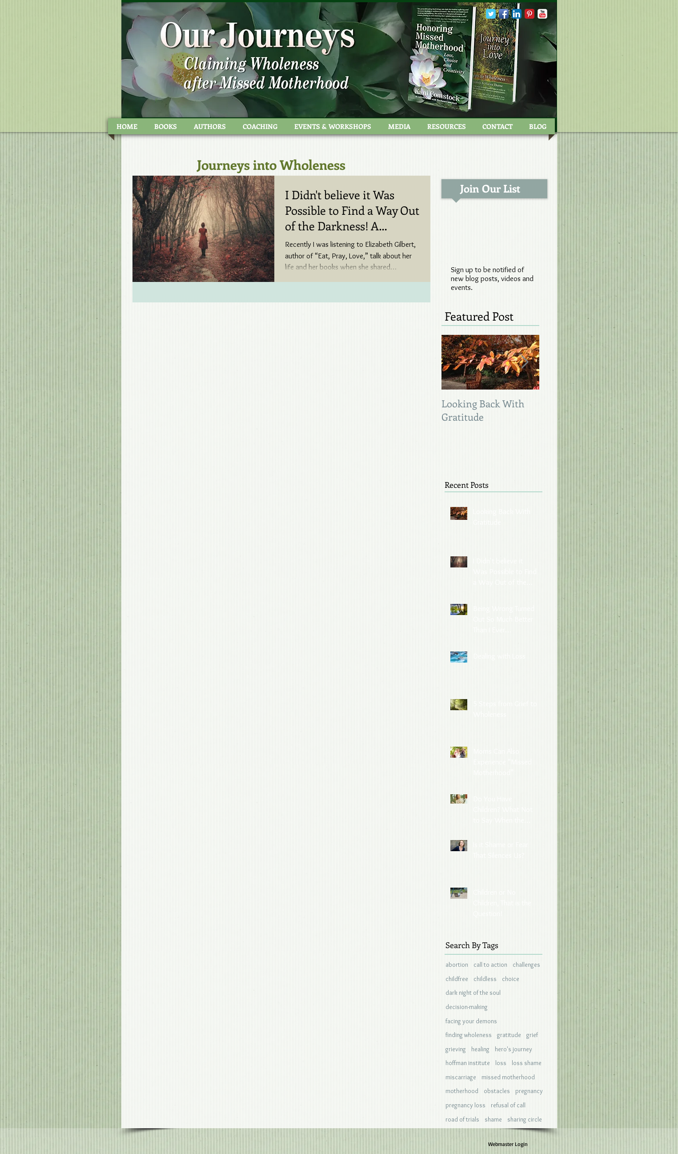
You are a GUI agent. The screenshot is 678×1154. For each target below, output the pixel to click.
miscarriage (460, 1077)
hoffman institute (467, 1063)
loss (500, 1063)
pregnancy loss (465, 1105)
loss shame (527, 1063)
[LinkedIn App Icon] (517, 14)
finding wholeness (468, 1035)
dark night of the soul (473, 993)
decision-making (466, 1007)
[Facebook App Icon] (504, 14)
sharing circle (524, 1119)
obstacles (497, 1091)
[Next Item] (525, 362)
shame (493, 1119)
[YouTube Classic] (542, 14)
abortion (456, 965)
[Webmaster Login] (508, 1144)
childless (485, 979)
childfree (456, 979)
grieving (455, 1049)
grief (532, 1035)
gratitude (509, 1035)
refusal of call (508, 1105)
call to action (490, 965)
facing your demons (471, 1021)
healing (480, 1049)
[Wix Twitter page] (491, 14)
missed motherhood (508, 1077)
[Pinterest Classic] (529, 14)
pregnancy (529, 1091)
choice (510, 979)
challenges (526, 965)
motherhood (461, 1091)
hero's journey (513, 1049)
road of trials (462, 1119)
